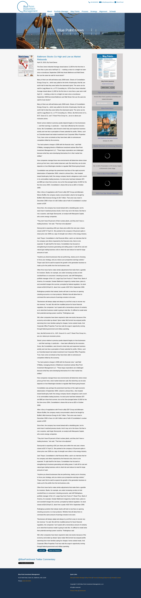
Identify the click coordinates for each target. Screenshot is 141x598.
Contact (50, 14)
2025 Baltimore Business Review (108, 138)
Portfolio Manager (61, 11)
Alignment (103, 11)
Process (85, 11)
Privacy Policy (74, 590)
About (49, 11)
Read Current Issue (107, 84)
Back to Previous (54, 550)
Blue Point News (107, 108)
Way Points (75, 11)
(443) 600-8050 (26, 581)
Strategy (93, 11)
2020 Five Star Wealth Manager (107, 193)
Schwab (112, 11)
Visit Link (42, 550)
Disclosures (82, 590)
